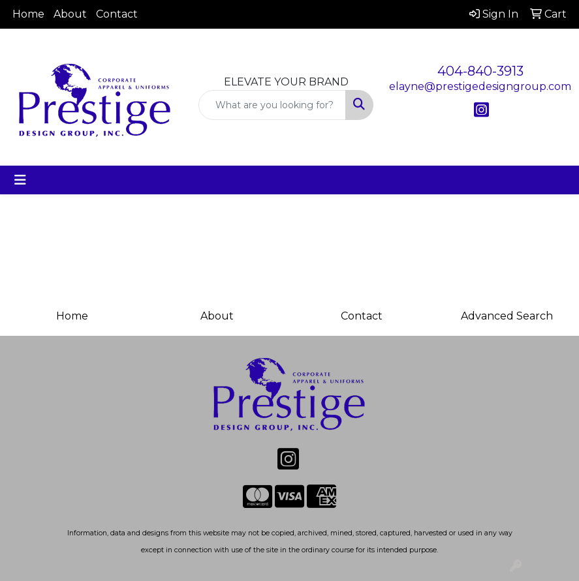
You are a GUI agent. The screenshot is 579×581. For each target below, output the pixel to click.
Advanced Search (507, 316)
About (70, 14)
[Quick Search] (272, 105)
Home (28, 14)
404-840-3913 (480, 71)
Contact (117, 14)
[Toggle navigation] (20, 180)
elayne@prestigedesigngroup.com (480, 86)
